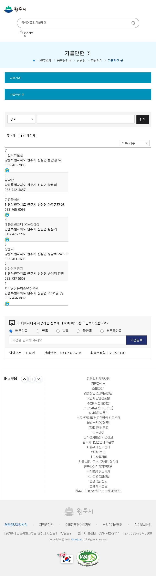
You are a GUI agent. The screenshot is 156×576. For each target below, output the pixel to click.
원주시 (15, 9)
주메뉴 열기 (150, 9)
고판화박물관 (14, 155)
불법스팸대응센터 (98, 423)
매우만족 (18, 330)
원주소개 (46, 60)
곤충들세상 (12, 199)
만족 (42, 330)
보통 (62, 330)
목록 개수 (128, 143)
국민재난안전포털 (98, 398)
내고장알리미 (98, 457)
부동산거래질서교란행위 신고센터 (98, 418)
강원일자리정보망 (98, 379)
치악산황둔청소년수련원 (21, 288)
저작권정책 (46, 525)
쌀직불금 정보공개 (98, 471)
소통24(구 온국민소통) (98, 408)
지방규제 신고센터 (98, 447)
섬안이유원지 (14, 268)
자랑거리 (96, 60)
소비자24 (98, 389)
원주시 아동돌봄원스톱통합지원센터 (98, 491)
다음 (38, 379)
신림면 (81, 60)
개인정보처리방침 (15, 525)
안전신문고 (98, 452)
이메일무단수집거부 (78, 525)
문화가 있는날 (98, 486)
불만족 (84, 330)
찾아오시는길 (143, 525)
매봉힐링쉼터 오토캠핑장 (22, 224)
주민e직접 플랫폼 (98, 403)
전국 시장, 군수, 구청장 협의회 (98, 462)
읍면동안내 (64, 60)
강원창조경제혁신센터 (98, 393)
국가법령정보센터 (98, 476)
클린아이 (98, 432)
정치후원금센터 (98, 413)
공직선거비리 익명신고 (98, 437)
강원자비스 (98, 384)
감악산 (9, 179)
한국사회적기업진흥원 (98, 467)
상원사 (9, 249)
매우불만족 (111, 330)
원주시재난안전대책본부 (98, 442)
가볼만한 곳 (17, 94)
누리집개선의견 (113, 525)
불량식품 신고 (98, 481)
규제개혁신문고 (98, 428)
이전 (24, 379)
